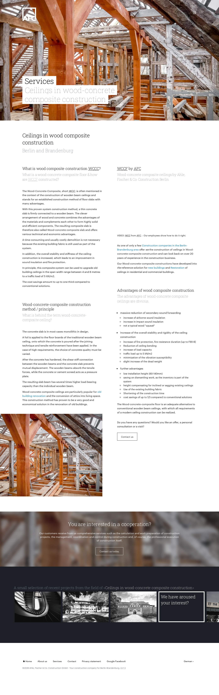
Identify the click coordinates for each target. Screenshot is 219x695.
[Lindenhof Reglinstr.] (86, 608)
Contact (72, 661)
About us (42, 661)
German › (189, 661)
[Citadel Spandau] (134, 608)
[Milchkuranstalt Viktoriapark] (38, 608)
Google (111, 661)
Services (57, 661)
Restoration (177, 267)
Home (27, 661)
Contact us (127, 436)
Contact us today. (109, 553)
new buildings (156, 267)
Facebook (120, 661)
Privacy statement (91, 661)
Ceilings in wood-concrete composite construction (148, 587)
